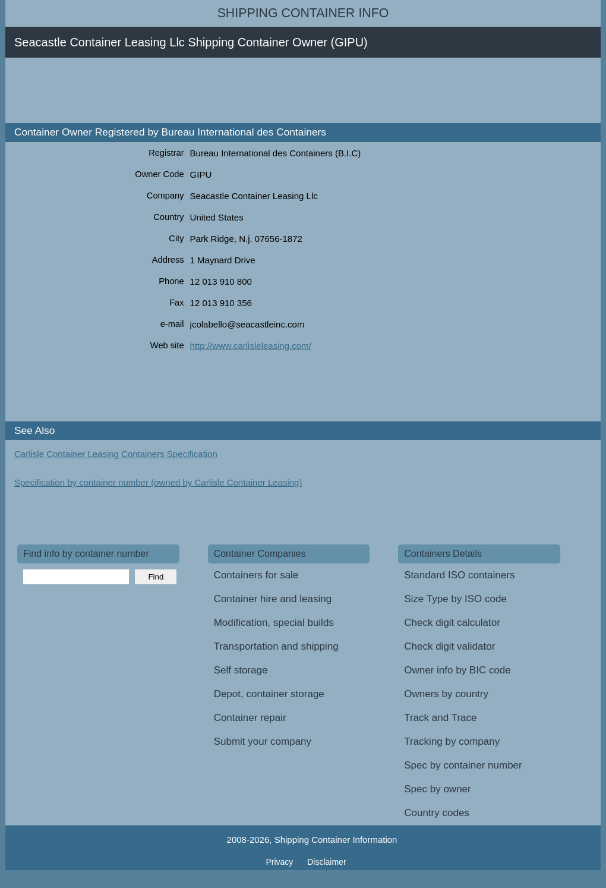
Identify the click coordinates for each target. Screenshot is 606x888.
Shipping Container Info (303, 13)
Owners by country (446, 694)
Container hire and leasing (273, 598)
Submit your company (262, 741)
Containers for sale (256, 575)
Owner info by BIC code (457, 670)
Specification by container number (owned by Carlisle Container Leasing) (158, 482)
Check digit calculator (452, 622)
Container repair (250, 717)
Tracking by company (452, 741)
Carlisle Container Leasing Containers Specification (115, 454)
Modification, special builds (274, 622)
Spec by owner (437, 789)
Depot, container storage (269, 694)
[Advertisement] (233, 90)
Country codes (436, 812)
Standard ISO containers (459, 575)
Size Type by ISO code (455, 598)
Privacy (280, 862)
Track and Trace (440, 717)
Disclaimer (326, 862)
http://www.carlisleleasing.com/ (250, 346)
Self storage (241, 670)
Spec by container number (463, 765)
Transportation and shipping (276, 646)
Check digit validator (449, 646)
